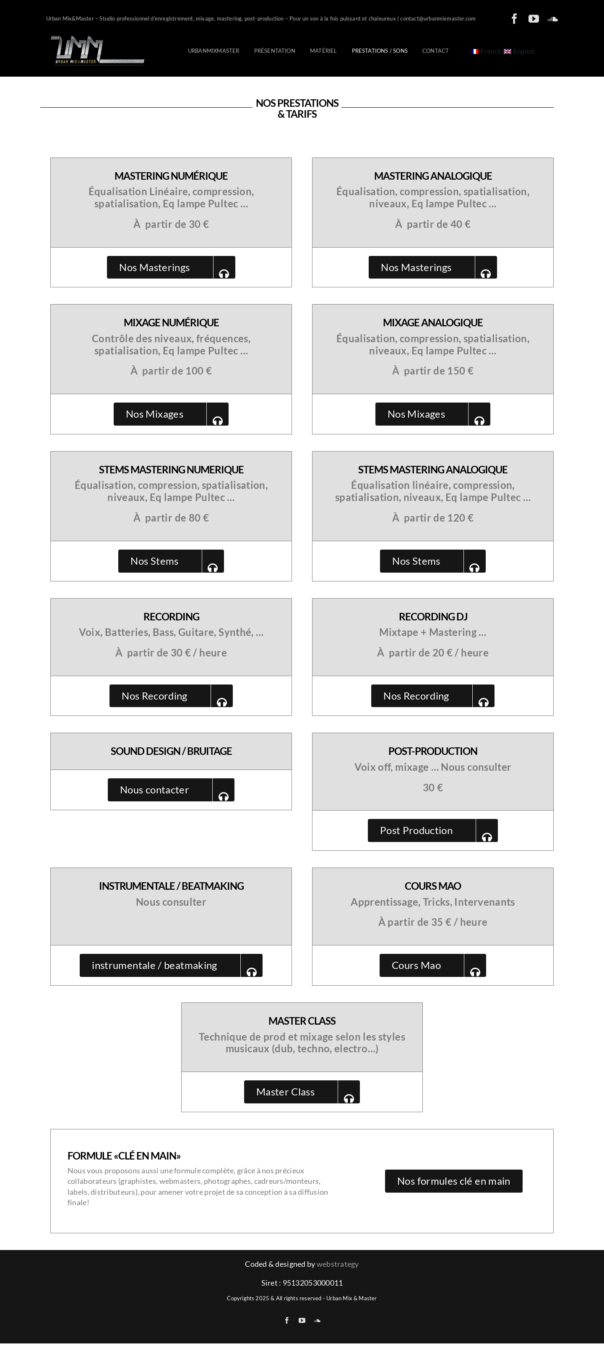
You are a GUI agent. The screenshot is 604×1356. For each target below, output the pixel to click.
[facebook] (514, 18)
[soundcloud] (552, 18)
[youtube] (533, 18)
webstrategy (338, 1263)
